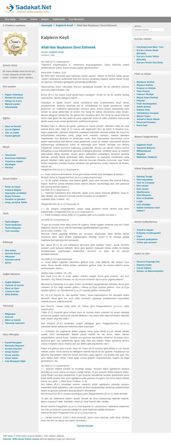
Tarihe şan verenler (147, 242)
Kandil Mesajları (13, 342)
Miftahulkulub (144, 151)
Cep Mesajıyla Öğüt (15, 361)
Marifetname (143, 192)
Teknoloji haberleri (15, 323)
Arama (33, 19)
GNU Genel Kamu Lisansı (25, 439)
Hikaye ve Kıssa (13, 101)
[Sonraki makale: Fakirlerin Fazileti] (89, 426)
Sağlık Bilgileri (12, 282)
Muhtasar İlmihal (145, 82)
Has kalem (10, 250)
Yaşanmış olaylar (14, 161)
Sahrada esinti (12, 259)
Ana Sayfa (10, 19)
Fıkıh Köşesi (143, 91)
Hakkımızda (59, 19)
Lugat (140, 201)
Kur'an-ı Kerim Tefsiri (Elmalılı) (148, 58)
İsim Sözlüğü (143, 204)
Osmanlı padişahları (147, 239)
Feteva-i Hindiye (145, 94)
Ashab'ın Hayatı (145, 230)
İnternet (9, 317)
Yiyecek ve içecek (14, 285)
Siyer (139, 236)
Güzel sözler (11, 358)
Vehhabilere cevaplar (148, 113)
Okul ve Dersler (13, 126)
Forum (22, 19)
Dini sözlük (142, 185)
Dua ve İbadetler (145, 198)
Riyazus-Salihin (145, 85)
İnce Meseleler (76, 19)
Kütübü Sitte (143, 110)
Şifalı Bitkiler (11, 294)
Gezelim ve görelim (15, 199)
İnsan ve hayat (12, 186)
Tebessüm (10, 155)
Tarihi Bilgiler (12, 221)
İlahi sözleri (143, 189)
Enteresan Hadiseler (15, 158)
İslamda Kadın (144, 265)
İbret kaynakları (145, 179)
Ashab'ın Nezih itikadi (148, 119)
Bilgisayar (10, 314)
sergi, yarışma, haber (16, 202)
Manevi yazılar (12, 104)
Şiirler (8, 262)
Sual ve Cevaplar (145, 182)
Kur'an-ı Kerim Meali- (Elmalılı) (148, 52)
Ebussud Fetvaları (146, 122)
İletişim (45, 19)
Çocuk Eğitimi (12, 129)
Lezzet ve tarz (12, 291)
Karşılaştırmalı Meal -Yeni (150, 47)
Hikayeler (10, 256)
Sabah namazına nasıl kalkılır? (148, 209)
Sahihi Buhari (144, 106)
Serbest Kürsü (12, 253)
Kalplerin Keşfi (64, 25)
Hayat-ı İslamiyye (14, 94)
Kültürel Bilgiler (13, 190)
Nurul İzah (142, 125)
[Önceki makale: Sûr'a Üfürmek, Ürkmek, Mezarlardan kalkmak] (81, 426)
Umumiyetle (11, 107)
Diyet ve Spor (12, 288)
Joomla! (7, 439)
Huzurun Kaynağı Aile (148, 261)
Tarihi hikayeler (13, 228)
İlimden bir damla (14, 97)
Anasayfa (46, 25)
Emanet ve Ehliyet (146, 88)
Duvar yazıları (12, 355)
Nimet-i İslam (143, 116)
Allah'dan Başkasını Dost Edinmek (68, 47)
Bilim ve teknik (13, 320)
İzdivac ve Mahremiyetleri (150, 271)
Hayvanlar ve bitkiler (16, 193)
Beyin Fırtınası (12, 196)
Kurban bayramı (13, 348)
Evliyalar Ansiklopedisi (149, 233)
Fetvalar (141, 100)
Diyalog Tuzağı (144, 176)
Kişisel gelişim (12, 135)
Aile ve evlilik (12, 132)
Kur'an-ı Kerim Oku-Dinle (150, 62)
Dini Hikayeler (144, 195)
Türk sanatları (12, 231)
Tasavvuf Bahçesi (146, 148)
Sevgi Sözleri (12, 351)
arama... (138, 26)
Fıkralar (9, 167)
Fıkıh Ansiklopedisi (147, 103)
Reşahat (141, 154)
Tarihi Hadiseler (13, 225)
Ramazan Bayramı (14, 345)
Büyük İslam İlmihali (147, 97)
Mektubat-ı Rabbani (147, 157)
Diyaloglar (10, 164)
